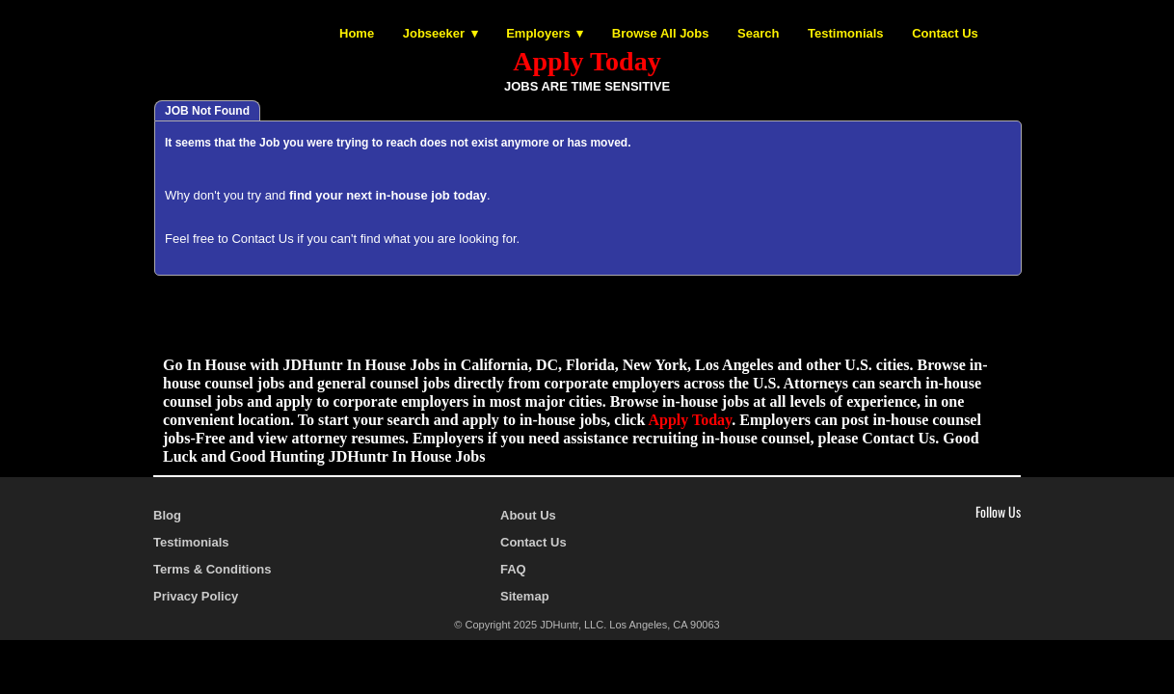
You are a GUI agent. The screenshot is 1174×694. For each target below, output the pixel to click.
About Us (528, 515)
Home (356, 33)
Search (758, 33)
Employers (538, 33)
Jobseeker (434, 33)
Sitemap (524, 596)
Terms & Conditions (212, 569)
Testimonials (846, 33)
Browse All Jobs (660, 33)
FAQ (513, 569)
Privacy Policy (195, 596)
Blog (167, 515)
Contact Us (945, 33)
